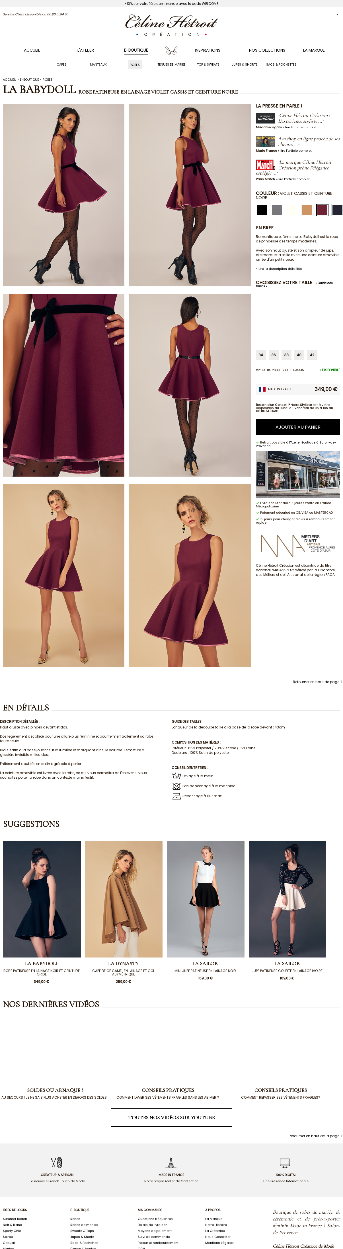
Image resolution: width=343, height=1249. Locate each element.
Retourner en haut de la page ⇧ (316, 1135)
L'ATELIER (85, 50)
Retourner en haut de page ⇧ (318, 681)
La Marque (213, 1218)
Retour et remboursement (158, 1242)
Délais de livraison (152, 1224)
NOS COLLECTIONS (267, 50)
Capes (62, 64)
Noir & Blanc (12, 1224)
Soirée (8, 1236)
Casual (9, 1242)
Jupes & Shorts (245, 64)
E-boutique (29, 79)
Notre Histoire (216, 1224)
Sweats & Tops (82, 1230)
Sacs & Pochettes (281, 64)
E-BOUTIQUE (136, 50)
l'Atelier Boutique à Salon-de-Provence (296, 444)
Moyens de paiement (155, 1230)
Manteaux (98, 64)
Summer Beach (15, 1218)
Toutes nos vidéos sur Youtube (171, 1117)
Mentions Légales (219, 1242)
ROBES (48, 79)
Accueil (32, 50)
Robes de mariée (84, 1224)
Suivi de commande (154, 1236)
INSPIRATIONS (207, 50)
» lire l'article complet (300, 127)
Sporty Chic (12, 1230)
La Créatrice (215, 1230)
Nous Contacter (218, 1236)
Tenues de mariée (171, 64)
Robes (135, 64)
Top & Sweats (208, 64)
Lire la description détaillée (280, 268)
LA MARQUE (314, 50)
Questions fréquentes (155, 1218)
